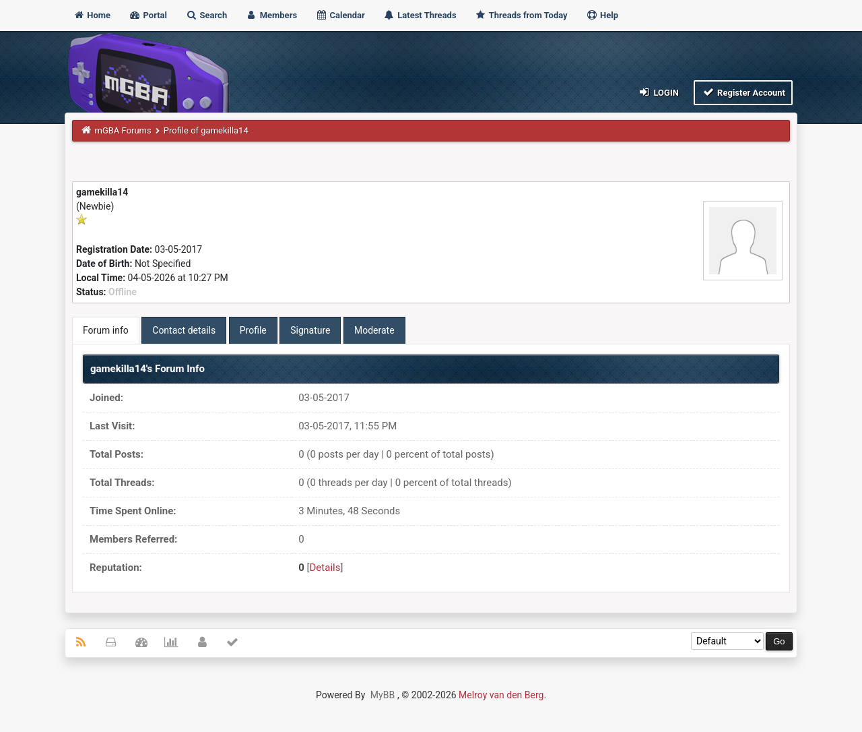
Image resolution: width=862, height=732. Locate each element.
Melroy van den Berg (501, 695)
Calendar (339, 15)
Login (658, 92)
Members (271, 15)
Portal (148, 15)
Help (602, 15)
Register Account (743, 92)
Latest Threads (420, 15)
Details (325, 567)
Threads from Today (521, 15)
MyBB (382, 695)
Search (206, 15)
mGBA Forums (123, 130)
